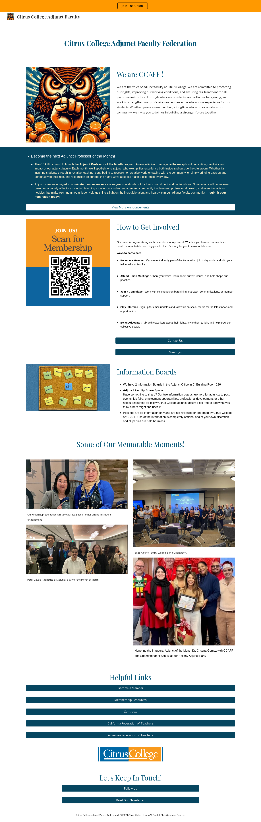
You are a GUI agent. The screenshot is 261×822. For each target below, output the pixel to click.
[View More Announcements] (130, 207)
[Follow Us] (130, 788)
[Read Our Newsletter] (130, 800)
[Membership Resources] (130, 700)
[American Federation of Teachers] (130, 735)
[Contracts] (130, 712)
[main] (130, 42)
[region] (130, 6)
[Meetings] (175, 352)
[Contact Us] (175, 340)
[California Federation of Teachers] (130, 723)
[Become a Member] (130, 688)
